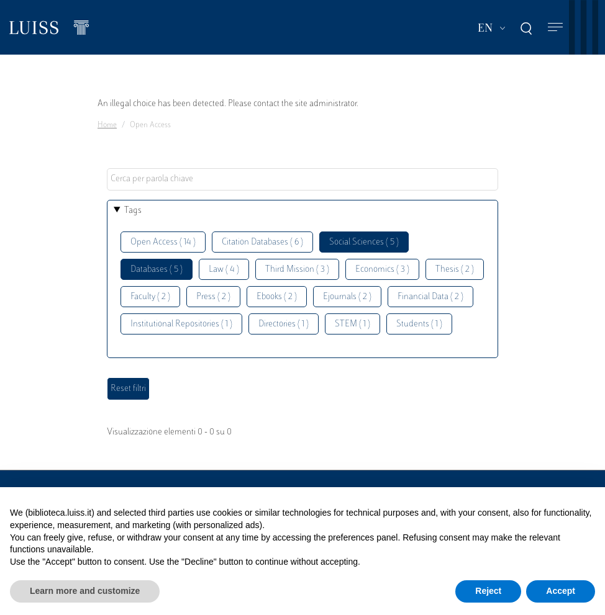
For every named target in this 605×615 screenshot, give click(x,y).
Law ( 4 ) (224, 269)
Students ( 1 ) (419, 324)
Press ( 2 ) (213, 297)
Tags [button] (133, 210)
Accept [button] (560, 591)
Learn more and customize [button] (85, 591)
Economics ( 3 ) (382, 269)
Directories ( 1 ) (283, 324)
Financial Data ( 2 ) (430, 297)
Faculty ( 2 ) (150, 297)
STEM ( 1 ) (352, 324)
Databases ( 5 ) (156, 269)
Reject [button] (488, 591)
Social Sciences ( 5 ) (364, 242)
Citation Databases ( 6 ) (262, 242)
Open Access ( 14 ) (163, 242)
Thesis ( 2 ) (454, 269)
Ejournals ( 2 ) (347, 297)
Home (107, 125)
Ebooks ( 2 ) (277, 297)
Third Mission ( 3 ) (297, 269)
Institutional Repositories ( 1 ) (181, 324)
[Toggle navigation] (555, 27)
